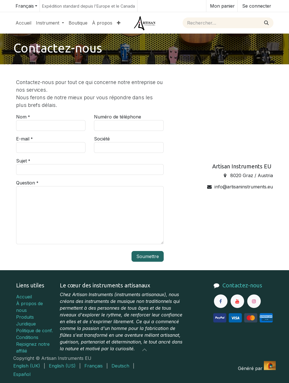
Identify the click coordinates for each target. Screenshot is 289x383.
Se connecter (256, 6)
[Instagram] (254, 301)
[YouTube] (237, 301)
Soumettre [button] (147, 256)
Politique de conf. (34, 330)
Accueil (24, 297)
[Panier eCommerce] (221, 6)
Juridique (26, 324)
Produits (25, 317)
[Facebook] (220, 301)
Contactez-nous (242, 285)
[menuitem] (23, 22)
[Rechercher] (266, 22)
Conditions (27, 337)
